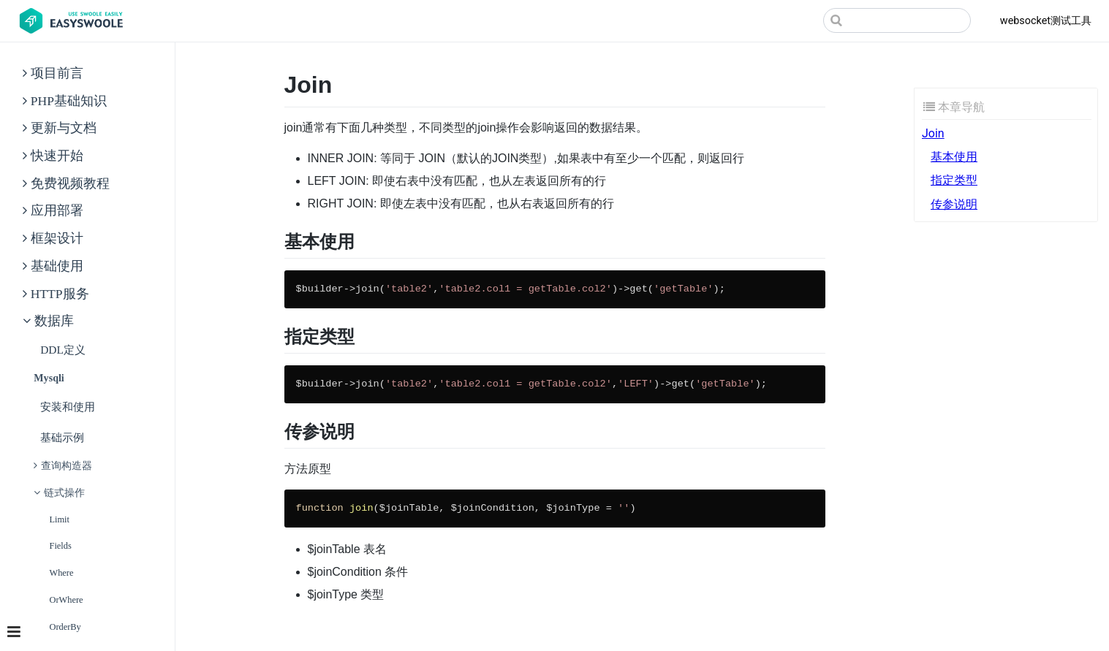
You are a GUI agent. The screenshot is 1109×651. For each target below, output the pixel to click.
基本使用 (954, 157)
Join (933, 133)
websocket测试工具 (1045, 21)
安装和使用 (67, 406)
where (62, 572)
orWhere (66, 599)
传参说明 (954, 204)
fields (61, 545)
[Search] (897, 20)
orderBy (65, 626)
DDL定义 (63, 349)
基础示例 (62, 437)
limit (60, 519)
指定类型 (954, 180)
